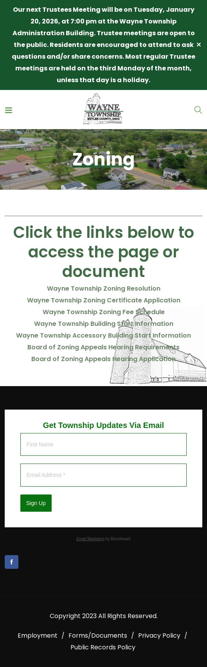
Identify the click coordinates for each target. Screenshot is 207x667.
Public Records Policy (102, 647)
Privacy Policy (159, 635)
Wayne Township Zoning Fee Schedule (104, 311)
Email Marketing (90, 539)
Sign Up (36, 503)
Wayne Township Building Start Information (103, 323)
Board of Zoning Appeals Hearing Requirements (103, 347)
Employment (38, 635)
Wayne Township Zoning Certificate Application (103, 300)
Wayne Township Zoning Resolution (103, 288)
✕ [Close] (198, 44)
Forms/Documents (97, 635)
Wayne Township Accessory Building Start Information (103, 335)
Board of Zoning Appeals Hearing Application (103, 358)
